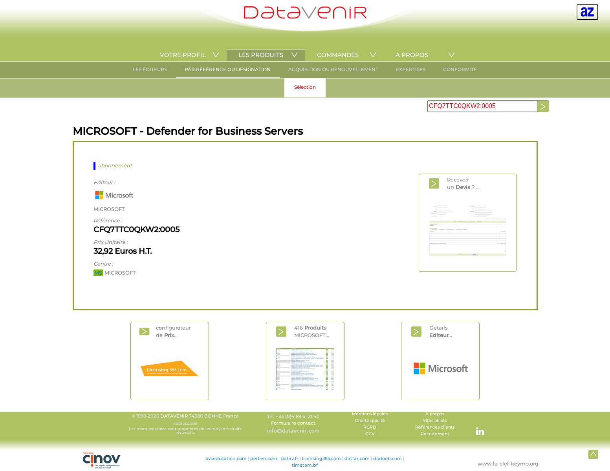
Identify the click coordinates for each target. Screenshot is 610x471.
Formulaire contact (293, 423)
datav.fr (290, 458)
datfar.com (357, 458)
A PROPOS (412, 55)
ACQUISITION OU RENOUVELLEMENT (333, 69)
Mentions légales (370, 413)
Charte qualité (370, 420)
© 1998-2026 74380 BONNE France (185, 423)
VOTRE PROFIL (183, 55)
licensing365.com (321, 458)
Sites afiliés (435, 420)
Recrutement (435, 433)
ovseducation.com (226, 458)
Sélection (305, 87)
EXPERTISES (410, 69)
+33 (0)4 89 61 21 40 (298, 416)
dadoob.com (387, 458)
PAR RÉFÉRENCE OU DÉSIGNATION (228, 69)
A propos (434, 413)
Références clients (434, 427)
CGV (370, 433)
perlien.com (263, 458)
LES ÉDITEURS (150, 69)
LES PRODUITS (260, 55)
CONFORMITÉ (460, 69)
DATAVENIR (174, 416)
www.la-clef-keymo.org (508, 463)
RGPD (369, 427)
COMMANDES (338, 55)
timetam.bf (305, 465)
